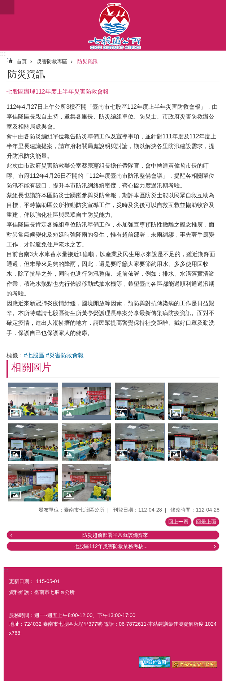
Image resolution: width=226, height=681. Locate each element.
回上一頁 (178, 522)
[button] (33, 401)
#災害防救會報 (65, 355)
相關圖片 (31, 367)
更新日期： (21, 581)
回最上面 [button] (206, 522)
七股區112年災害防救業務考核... (111, 546)
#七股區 (34, 355)
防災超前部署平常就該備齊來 (115, 535)
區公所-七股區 (113, 25)
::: (3, 54)
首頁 (22, 61)
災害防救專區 (52, 61)
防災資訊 (87, 61)
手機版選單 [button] (7, 7)
